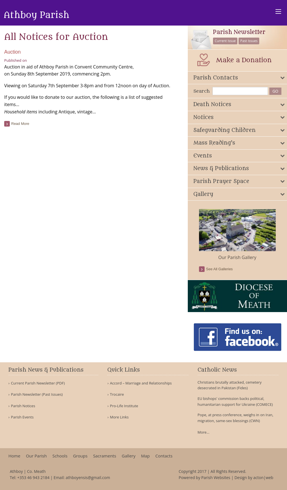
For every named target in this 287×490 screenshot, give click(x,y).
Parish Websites (215, 477)
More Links (119, 417)
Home (14, 456)
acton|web (263, 477)
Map (145, 456)
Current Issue (225, 40)
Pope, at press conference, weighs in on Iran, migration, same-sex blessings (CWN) (235, 417)
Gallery (128, 456)
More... (203, 432)
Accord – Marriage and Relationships (141, 383)
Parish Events (22, 417)
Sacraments (104, 456)
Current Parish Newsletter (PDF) (38, 383)
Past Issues (249, 40)
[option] (237, 235)
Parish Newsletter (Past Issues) (37, 394)
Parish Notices (23, 406)
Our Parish (36, 456)
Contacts (163, 456)
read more (20, 124)
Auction (12, 52)
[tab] (237, 78)
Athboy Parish (36, 15)
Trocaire (117, 394)
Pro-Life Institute (124, 406)
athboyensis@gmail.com (88, 477)
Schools (60, 456)
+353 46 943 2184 (33, 477)
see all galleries (219, 269)
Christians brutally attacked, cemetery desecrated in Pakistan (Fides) (230, 385)
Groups (80, 456)
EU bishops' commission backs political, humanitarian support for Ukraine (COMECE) (235, 401)
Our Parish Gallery (237, 257)
